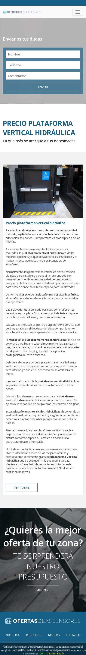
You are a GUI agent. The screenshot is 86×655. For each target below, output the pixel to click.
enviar (43, 87)
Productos (34, 635)
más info (43, 590)
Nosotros (13, 635)
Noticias (54, 635)
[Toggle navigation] (77, 12)
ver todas (21, 487)
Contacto (73, 635)
